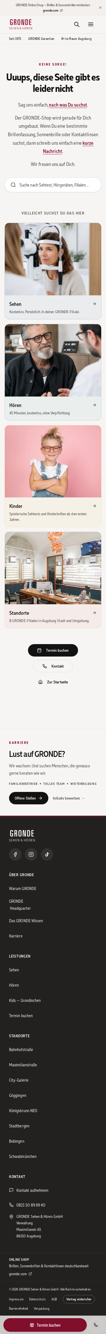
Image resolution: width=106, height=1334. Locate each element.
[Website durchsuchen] (53, 184)
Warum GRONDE (22, 888)
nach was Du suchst (68, 104)
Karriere (16, 935)
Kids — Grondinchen (25, 1000)
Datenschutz (37, 1299)
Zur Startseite (53, 681)
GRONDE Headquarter (20, 904)
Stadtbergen (19, 1125)
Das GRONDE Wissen (26, 920)
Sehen (14, 969)
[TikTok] (47, 854)
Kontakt (53, 666)
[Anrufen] (96, 1325)
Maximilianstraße (23, 1064)
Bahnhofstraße (21, 1049)
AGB (54, 1299)
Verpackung (41, 1308)
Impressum (16, 1299)
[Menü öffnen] (91, 24)
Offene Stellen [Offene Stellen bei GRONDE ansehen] (29, 798)
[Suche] (76, 24)
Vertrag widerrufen (78, 1299)
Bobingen (16, 1141)
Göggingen (17, 1095)
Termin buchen (53, 650)
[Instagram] (31, 854)
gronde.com (53, 10)
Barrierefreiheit (18, 1308)
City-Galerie (19, 1079)
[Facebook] (15, 854)
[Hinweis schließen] (100, 7)
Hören (14, 984)
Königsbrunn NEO (23, 1110)
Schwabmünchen (22, 1156)
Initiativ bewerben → (69, 798)
